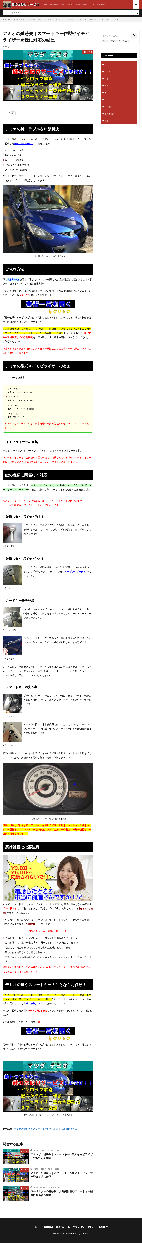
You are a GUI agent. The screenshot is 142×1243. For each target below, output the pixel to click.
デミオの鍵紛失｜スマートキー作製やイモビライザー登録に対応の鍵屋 (91, 19)
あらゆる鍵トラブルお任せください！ (28, 19)
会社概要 (101, 4)
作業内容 (54, 4)
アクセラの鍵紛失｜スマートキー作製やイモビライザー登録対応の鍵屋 (61, 1174)
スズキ (107, 64)
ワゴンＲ (126, 41)
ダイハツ (108, 78)
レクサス (108, 106)
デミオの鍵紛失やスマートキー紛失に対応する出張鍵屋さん (45, 1128)
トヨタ (107, 85)
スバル (107, 71)
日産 (106, 120)
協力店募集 (109, 113)
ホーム (45, 4)
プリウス (105, 41)
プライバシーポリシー (84, 4)
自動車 (48, 19)
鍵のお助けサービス (79, 1233)
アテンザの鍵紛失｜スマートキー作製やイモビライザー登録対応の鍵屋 (61, 1156)
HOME (7, 19)
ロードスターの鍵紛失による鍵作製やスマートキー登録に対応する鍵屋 (61, 1193)
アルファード (115, 41)
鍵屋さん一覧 (66, 4)
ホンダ (107, 92)
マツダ (57, 19)
